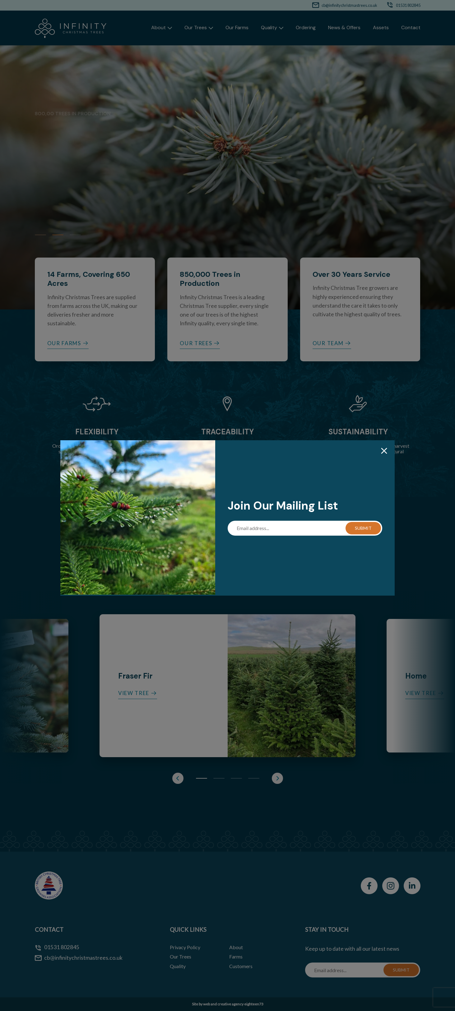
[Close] (384, 451)
